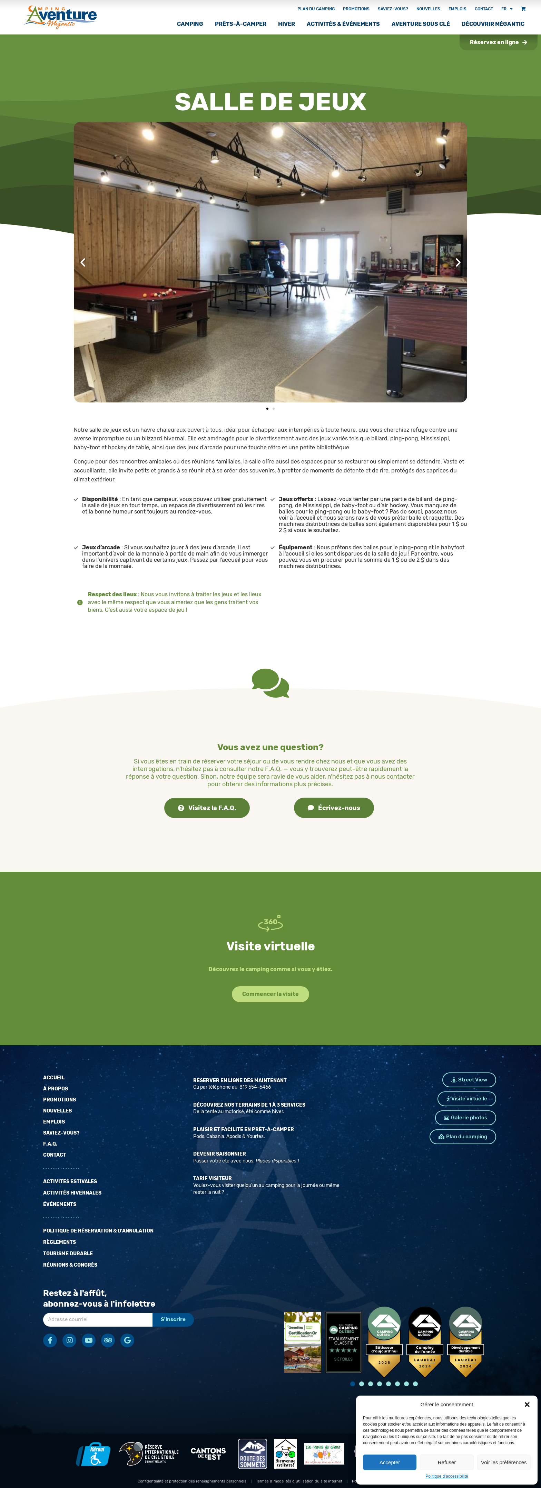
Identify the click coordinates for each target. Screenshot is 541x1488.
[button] (527, 1404)
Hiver (286, 24)
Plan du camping (316, 9)
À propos (55, 1089)
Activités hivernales (72, 1193)
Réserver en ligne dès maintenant (240, 1080)
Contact (484, 9)
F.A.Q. (50, 1144)
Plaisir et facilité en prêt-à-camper (243, 1129)
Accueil (54, 1078)
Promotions (356, 9)
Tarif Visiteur (212, 1178)
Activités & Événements (343, 24)
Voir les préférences (504, 1462)
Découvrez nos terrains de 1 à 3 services (249, 1105)
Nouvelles (428, 9)
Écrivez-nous (334, 808)
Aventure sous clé (421, 24)
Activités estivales (70, 1182)
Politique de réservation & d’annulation (98, 1231)
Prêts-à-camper (240, 24)
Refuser (447, 1462)
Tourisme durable (68, 1254)
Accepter (390, 1462)
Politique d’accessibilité (446, 1476)
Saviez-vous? (393, 9)
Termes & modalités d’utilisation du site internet (299, 1481)
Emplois (457, 9)
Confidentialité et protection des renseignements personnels (192, 1481)
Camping (190, 24)
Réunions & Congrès (70, 1265)
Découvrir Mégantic (493, 24)
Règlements (59, 1242)
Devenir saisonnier (219, 1154)
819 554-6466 (254, 1087)
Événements (59, 1204)
